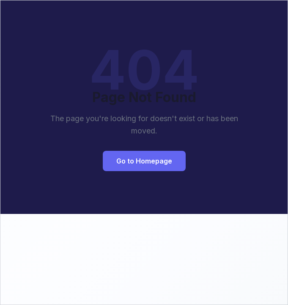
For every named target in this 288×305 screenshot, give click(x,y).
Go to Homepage (144, 161)
